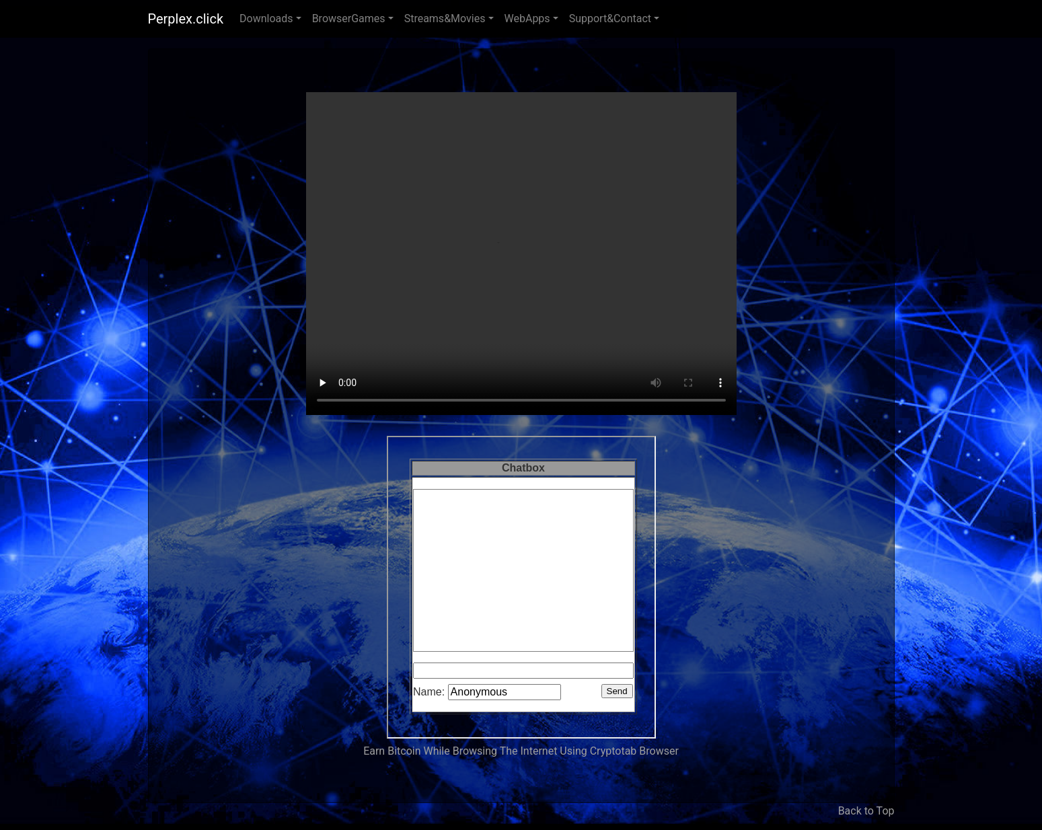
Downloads (266, 18)
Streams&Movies (445, 18)
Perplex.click (186, 19)
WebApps (527, 18)
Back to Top (866, 810)
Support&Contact (610, 18)
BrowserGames (348, 18)
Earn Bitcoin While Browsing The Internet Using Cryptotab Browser (521, 751)
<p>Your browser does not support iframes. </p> (521, 587)
